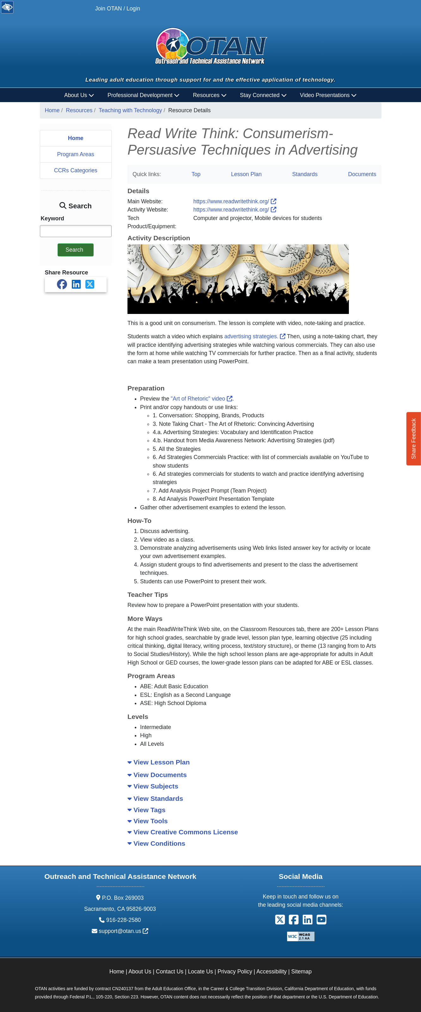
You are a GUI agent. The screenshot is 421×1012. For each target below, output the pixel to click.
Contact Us (169, 971)
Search (74, 250)
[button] (280, 922)
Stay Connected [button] (263, 95)
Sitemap (301, 971)
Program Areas (75, 154)
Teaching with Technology (130, 110)
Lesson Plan (246, 174)
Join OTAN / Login (117, 8)
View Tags (146, 809)
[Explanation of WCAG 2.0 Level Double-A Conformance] (301, 936)
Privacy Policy (235, 971)
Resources (79, 110)
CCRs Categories (75, 170)
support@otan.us (123, 931)
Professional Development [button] (144, 95)
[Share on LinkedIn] (76, 284)
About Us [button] (79, 95)
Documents (362, 174)
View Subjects (152, 786)
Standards (305, 174)
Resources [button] (210, 95)
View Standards (155, 798)
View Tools (147, 821)
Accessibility (272, 971)
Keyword (52, 218)
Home (52, 110)
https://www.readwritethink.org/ (234, 201)
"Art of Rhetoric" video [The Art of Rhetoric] (201, 399)
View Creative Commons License (182, 832)
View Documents (157, 774)
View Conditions (156, 843)
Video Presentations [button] (328, 95)
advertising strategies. (255, 336)
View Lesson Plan (158, 762)
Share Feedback (414, 439)
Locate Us (200, 971)
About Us (139, 971)
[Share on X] (89, 284)
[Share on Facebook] (62, 284)
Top (195, 174)
